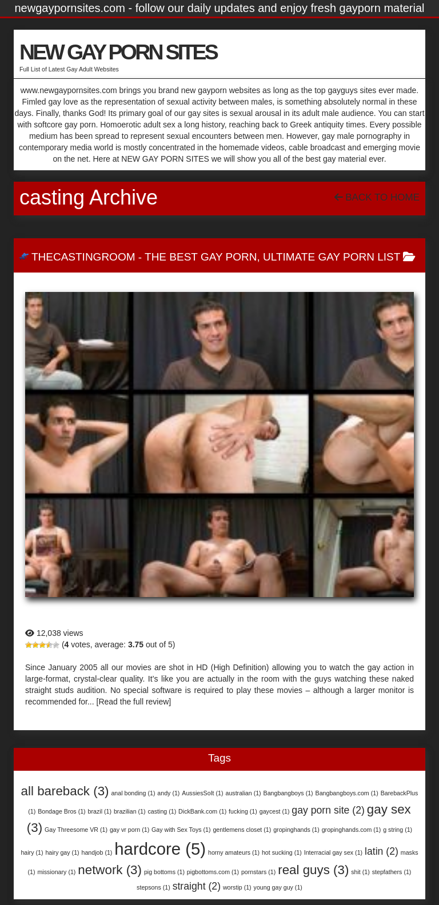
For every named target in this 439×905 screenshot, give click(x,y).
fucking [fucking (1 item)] (243, 811)
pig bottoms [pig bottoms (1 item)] (164, 871)
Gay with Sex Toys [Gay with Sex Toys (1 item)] (180, 829)
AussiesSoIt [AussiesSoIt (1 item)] (202, 793)
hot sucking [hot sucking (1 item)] (282, 852)
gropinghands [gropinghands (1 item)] (296, 829)
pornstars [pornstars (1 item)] (258, 871)
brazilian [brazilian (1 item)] (130, 811)
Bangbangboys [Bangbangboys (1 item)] (288, 793)
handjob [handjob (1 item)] (97, 852)
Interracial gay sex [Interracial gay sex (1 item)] (333, 852)
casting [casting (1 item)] (161, 811)
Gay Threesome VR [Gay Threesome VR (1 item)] (76, 829)
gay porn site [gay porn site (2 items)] (328, 810)
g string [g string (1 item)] (397, 829)
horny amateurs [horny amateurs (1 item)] (234, 852)
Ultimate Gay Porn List (331, 257)
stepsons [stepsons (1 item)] (153, 887)
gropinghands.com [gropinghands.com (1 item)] (351, 829)
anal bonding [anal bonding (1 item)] (133, 793)
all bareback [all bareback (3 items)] (65, 791)
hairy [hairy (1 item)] (32, 852)
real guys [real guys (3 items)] (313, 870)
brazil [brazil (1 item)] (99, 811)
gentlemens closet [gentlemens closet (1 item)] (242, 829)
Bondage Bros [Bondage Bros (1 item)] (62, 811)
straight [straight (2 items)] (197, 886)
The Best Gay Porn (201, 257)
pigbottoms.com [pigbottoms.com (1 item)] (213, 871)
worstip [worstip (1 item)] (237, 887)
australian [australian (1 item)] (243, 793)
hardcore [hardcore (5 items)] (160, 848)
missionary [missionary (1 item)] (56, 871)
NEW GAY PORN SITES (118, 52)
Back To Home (377, 197)
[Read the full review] (134, 701)
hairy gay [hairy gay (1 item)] (62, 852)
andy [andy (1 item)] (168, 793)
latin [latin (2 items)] (381, 851)
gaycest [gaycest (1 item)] (275, 811)
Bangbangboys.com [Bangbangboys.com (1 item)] (347, 793)
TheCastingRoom (83, 257)
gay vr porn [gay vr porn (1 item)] (129, 829)
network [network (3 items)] (110, 870)
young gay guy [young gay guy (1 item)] (278, 887)
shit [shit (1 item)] (360, 871)
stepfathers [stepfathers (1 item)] (392, 871)
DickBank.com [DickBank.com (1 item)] (202, 811)
